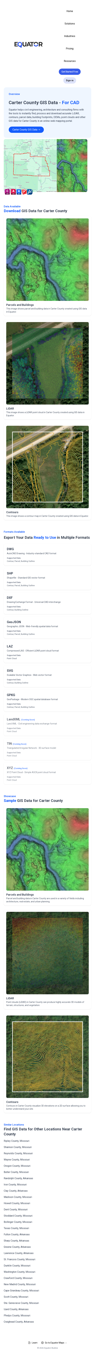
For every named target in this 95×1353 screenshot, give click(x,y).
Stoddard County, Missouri (18, 1215)
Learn (32, 1342)
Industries (69, 36)
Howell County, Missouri (17, 1203)
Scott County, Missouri (16, 1296)
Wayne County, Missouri (17, 1159)
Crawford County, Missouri (18, 1278)
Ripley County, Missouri (16, 1140)
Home (69, 11)
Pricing (69, 48)
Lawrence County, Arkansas (19, 1253)
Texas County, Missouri (16, 1228)
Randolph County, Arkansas (18, 1178)
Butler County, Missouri (16, 1172)
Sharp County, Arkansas (16, 1240)
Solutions (70, 23)
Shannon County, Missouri (18, 1147)
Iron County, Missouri (15, 1184)
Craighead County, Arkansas (19, 1321)
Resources (70, 61)
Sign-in (69, 80)
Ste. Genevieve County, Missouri (21, 1303)
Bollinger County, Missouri (18, 1221)
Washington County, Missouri (19, 1271)
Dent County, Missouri (16, 1209)
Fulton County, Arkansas (17, 1234)
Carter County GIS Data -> (26, 129)
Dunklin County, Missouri (17, 1265)
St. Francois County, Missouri (19, 1259)
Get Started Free (69, 71)
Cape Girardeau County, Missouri (21, 1290)
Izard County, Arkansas (16, 1309)
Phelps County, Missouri (17, 1315)
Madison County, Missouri (18, 1197)
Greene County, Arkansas (17, 1246)
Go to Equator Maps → (54, 1342)
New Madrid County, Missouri (20, 1284)
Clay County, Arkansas (16, 1190)
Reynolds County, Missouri (18, 1153)
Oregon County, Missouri (17, 1165)
